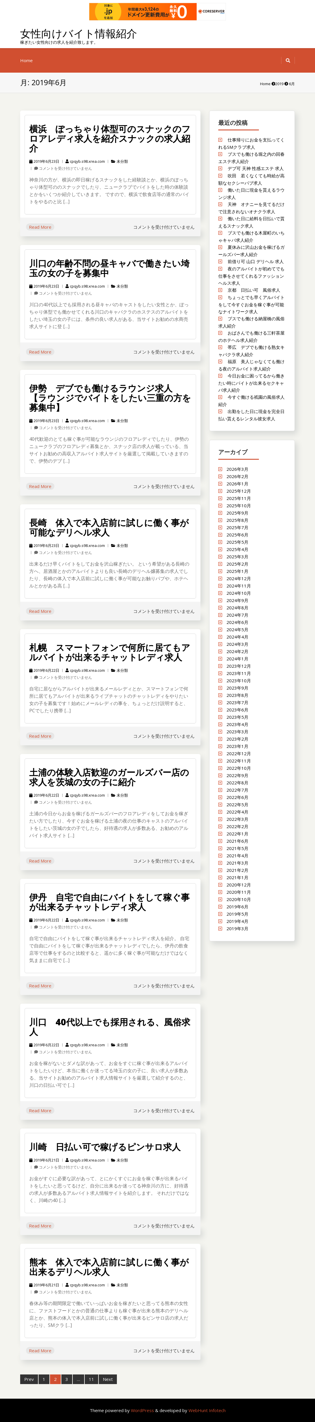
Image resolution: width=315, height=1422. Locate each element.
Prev (29, 1379)
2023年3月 (237, 731)
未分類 (122, 161)
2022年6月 (237, 797)
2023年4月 (237, 724)
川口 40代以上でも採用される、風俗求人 (109, 1027)
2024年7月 (237, 615)
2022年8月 (237, 783)
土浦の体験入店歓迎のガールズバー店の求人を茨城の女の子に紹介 (109, 777)
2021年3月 (237, 863)
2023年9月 (237, 688)
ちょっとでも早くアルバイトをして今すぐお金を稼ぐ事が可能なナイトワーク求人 (251, 304)
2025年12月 (238, 491)
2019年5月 (237, 914)
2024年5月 (237, 629)
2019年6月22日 (44, 670)
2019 (279, 83)
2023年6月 (237, 710)
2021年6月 (237, 841)
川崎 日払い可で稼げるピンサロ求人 (105, 1147)
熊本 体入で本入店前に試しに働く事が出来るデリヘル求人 (109, 1267)
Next (108, 1379)
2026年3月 (237, 469)
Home (26, 60)
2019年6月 (237, 906)
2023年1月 (237, 746)
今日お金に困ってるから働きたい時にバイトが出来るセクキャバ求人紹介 (251, 383)
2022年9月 (237, 775)
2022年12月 (238, 753)
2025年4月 (237, 549)
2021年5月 (237, 848)
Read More (40, 227)
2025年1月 (237, 571)
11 (91, 1379)
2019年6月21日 (44, 1160)
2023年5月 (237, 717)
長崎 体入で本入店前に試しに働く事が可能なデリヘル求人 (109, 527)
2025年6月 (237, 535)
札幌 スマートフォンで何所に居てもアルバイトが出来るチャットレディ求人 (109, 652)
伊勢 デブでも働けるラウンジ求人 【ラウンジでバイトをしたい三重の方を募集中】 (110, 397)
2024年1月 (237, 659)
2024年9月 (237, 600)
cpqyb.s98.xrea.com (85, 161)
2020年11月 (238, 892)
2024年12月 (238, 578)
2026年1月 (237, 484)
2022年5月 (237, 804)
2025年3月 (237, 556)
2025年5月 (237, 542)
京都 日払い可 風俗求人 (254, 290)
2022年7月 (237, 790)
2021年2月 (237, 870)
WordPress (143, 1410)
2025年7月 (237, 527)
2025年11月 (238, 498)
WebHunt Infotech (207, 1410)
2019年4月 (237, 921)
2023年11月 (238, 673)
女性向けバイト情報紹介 (78, 33)
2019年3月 (237, 928)
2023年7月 (237, 702)
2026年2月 (237, 476)
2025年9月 (237, 513)
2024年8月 (237, 608)
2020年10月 (238, 899)
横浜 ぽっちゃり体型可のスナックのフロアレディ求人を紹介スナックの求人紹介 (110, 138)
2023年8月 (237, 695)
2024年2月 (237, 651)
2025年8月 (237, 520)
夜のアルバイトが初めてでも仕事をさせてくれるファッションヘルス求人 (251, 276)
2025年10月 (238, 505)
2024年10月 (238, 593)
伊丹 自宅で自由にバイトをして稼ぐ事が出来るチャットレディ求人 (109, 902)
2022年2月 (237, 826)
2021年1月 (237, 877)
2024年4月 (237, 637)
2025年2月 (237, 564)
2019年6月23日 (44, 161)
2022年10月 (238, 768)
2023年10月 (238, 680)
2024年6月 (237, 622)
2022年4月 (237, 812)
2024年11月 (238, 586)
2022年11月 (238, 761)
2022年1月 (237, 834)
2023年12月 (238, 666)
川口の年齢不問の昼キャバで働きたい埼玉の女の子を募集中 (109, 268)
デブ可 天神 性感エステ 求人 (256, 168)
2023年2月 (237, 739)
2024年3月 (237, 644)
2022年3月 (237, 819)
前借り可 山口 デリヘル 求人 (256, 261)
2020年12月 (238, 885)
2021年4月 (237, 855)
